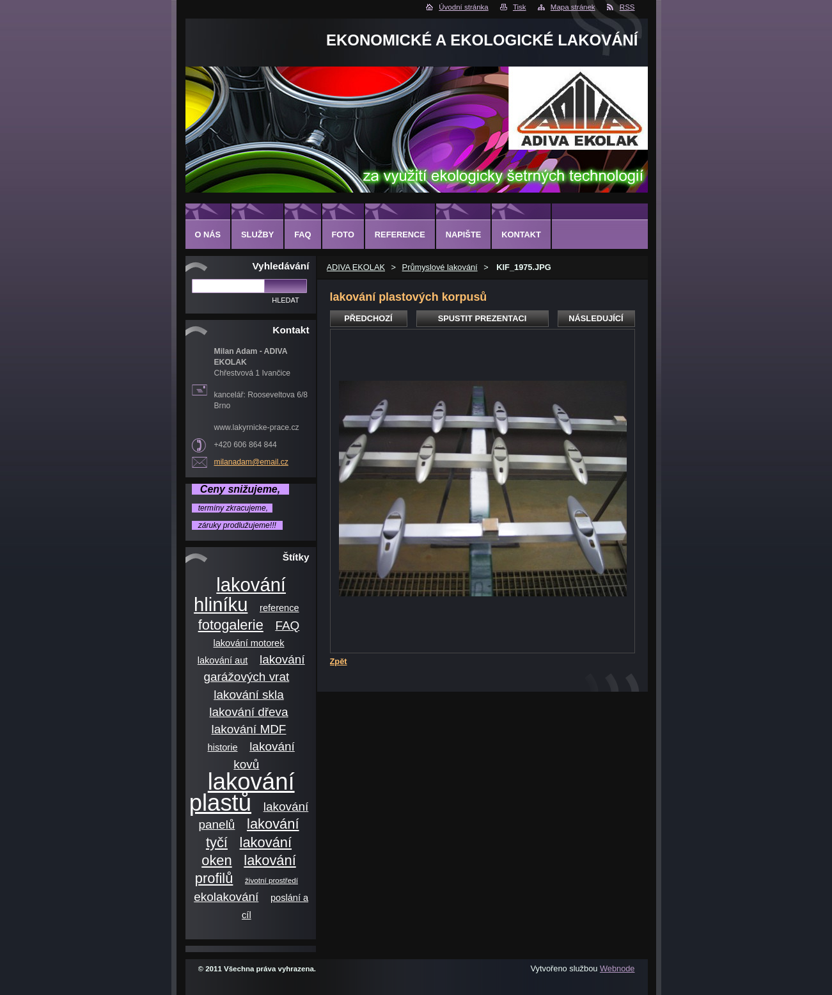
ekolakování (226, 896)
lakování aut (223, 660)
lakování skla (249, 694)
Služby (257, 234)
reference (279, 608)
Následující (596, 318)
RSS (627, 7)
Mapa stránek (573, 7)
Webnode (617, 968)
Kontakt (521, 234)
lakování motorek (248, 643)
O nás (208, 234)
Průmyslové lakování (440, 267)
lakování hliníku (240, 595)
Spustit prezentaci (482, 318)
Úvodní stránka (463, 7)
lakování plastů (242, 792)
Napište (463, 234)
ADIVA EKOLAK (356, 267)
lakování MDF (249, 729)
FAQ (287, 625)
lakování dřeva (248, 712)
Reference (400, 234)
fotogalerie (230, 625)
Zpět (338, 661)
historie (223, 747)
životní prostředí (271, 880)
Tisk (519, 7)
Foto (343, 234)
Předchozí (368, 318)
